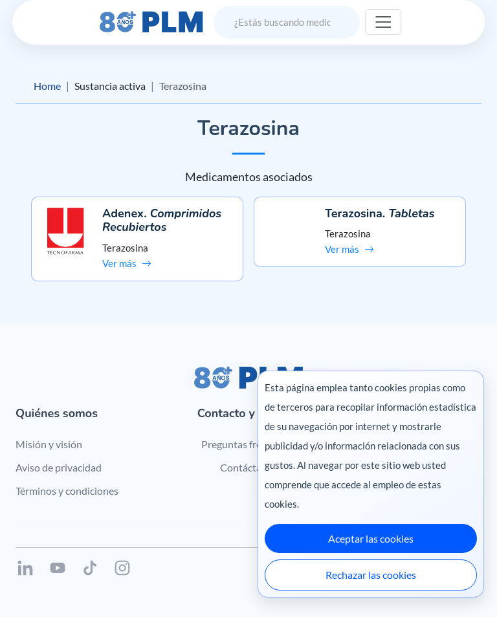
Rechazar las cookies (371, 574)
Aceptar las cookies (371, 538)
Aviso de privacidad (59, 467)
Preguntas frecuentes (248, 444)
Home (47, 86)
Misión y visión (49, 444)
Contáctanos (249, 467)
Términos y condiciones (67, 490)
